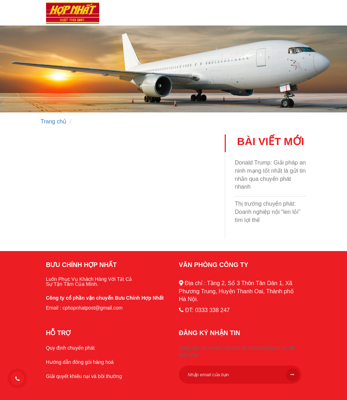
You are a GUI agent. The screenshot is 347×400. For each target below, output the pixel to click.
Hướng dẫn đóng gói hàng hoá (80, 362)
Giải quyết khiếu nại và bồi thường (84, 376)
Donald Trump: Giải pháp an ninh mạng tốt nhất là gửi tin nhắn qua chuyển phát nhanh (270, 175)
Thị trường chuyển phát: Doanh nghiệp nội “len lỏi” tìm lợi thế (267, 212)
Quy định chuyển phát (70, 348)
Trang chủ (54, 121)
